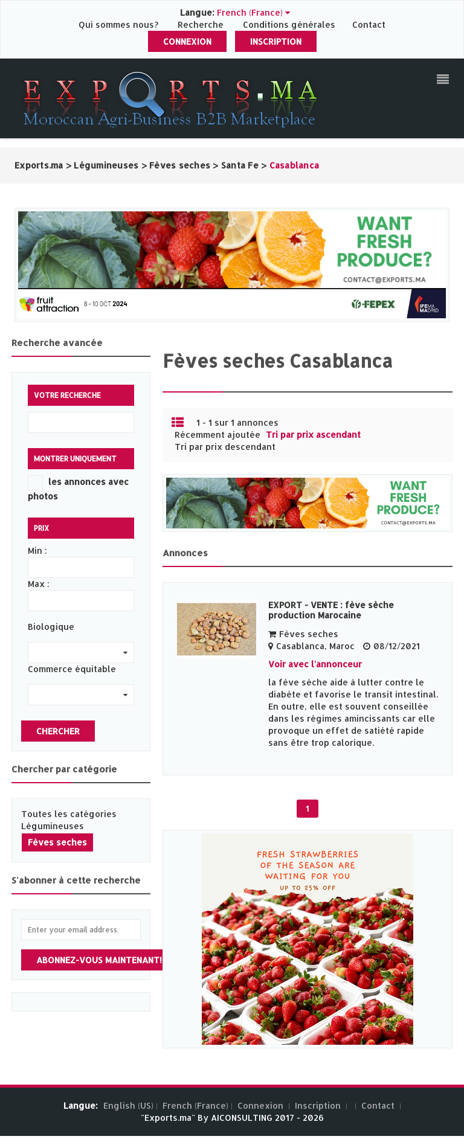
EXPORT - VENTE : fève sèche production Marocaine (331, 610)
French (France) (195, 1105)
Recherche (200, 24)
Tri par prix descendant (225, 446)
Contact (368, 24)
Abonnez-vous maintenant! (99, 960)
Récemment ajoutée (217, 434)
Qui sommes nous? (120, 24)
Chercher (58, 731)
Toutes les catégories (69, 814)
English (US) (128, 1105)
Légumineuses (52, 826)
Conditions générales (290, 24)
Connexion (187, 41)
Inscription (275, 41)
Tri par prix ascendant (313, 434)
